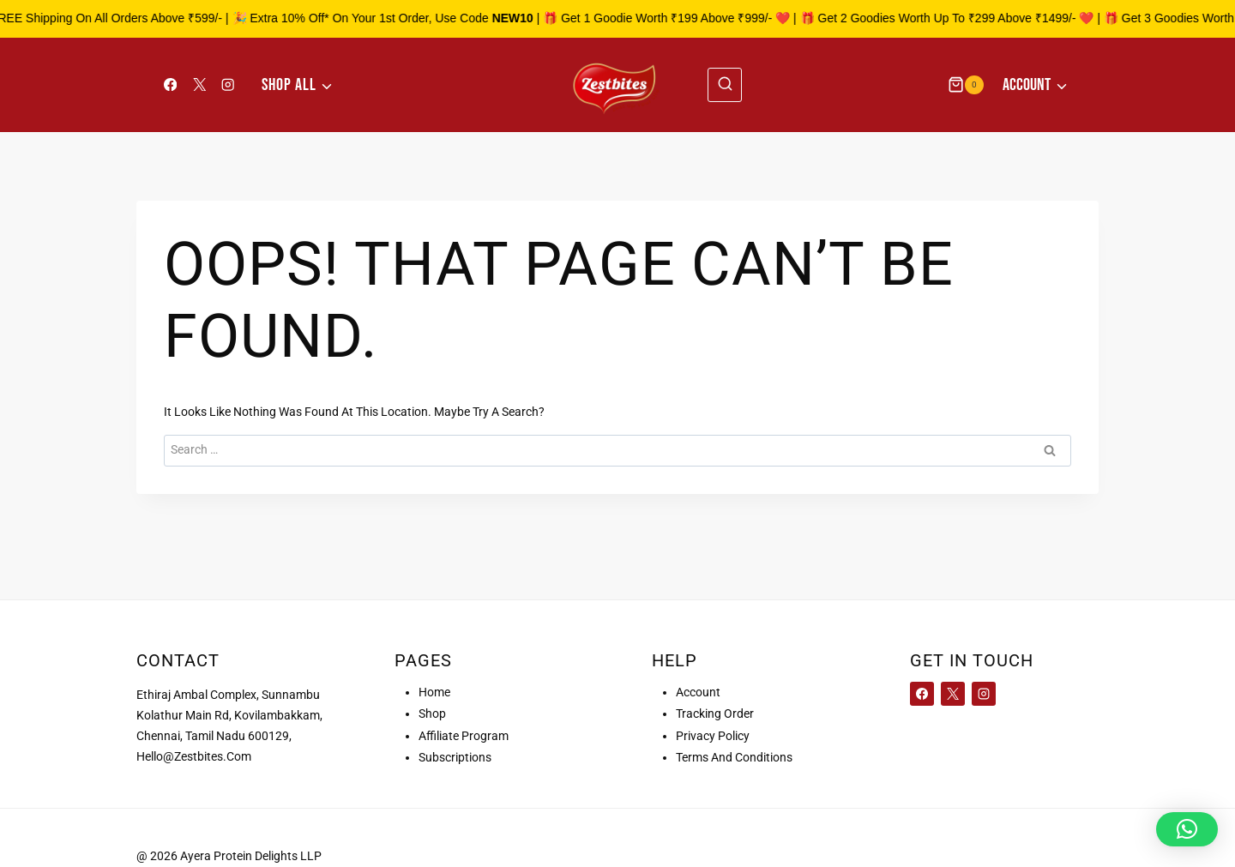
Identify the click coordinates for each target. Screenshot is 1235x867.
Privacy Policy (713, 736)
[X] (199, 84)
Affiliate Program (464, 736)
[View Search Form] (725, 85)
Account (698, 692)
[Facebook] (170, 84)
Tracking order (715, 713)
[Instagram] (228, 84)
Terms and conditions (734, 757)
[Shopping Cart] (966, 84)
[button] (1187, 829)
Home (434, 692)
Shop (432, 713)
